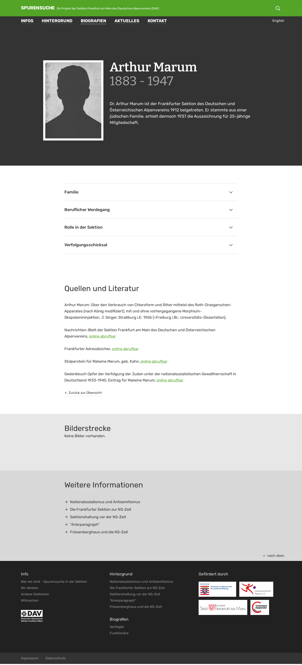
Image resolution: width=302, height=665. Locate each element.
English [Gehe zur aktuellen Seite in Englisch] (278, 21)
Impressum (29, 659)
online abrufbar (102, 337)
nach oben (273, 557)
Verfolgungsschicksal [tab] (149, 246)
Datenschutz (56, 659)
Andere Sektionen (35, 595)
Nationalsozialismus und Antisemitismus (102, 503)
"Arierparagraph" (81, 525)
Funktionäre (119, 634)
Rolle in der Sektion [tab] (149, 228)
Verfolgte (117, 628)
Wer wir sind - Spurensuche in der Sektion (54, 583)
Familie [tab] (149, 192)
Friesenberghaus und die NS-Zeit (96, 533)
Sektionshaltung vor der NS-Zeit (95, 518)
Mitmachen (30, 601)
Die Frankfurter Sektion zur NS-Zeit (97, 510)
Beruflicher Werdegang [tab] (149, 210)
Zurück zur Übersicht (83, 394)
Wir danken (29, 589)
